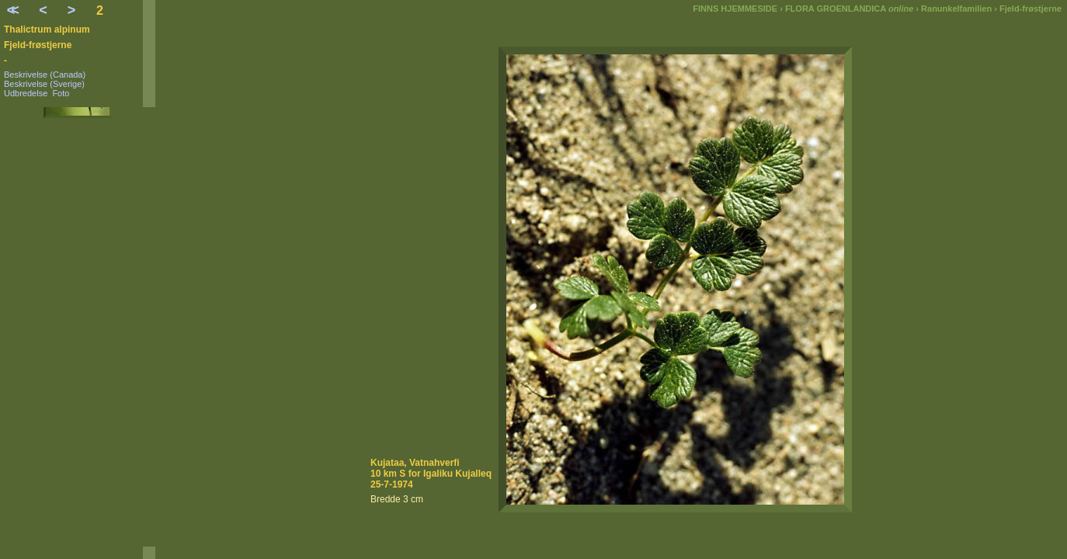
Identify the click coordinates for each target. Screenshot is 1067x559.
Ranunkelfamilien (956, 8)
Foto (60, 93)
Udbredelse (25, 93)
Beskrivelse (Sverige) (44, 84)
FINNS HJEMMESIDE (735, 8)
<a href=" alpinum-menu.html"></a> (77, 327)
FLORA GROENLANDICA (849, 8)
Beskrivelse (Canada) (44, 74)
